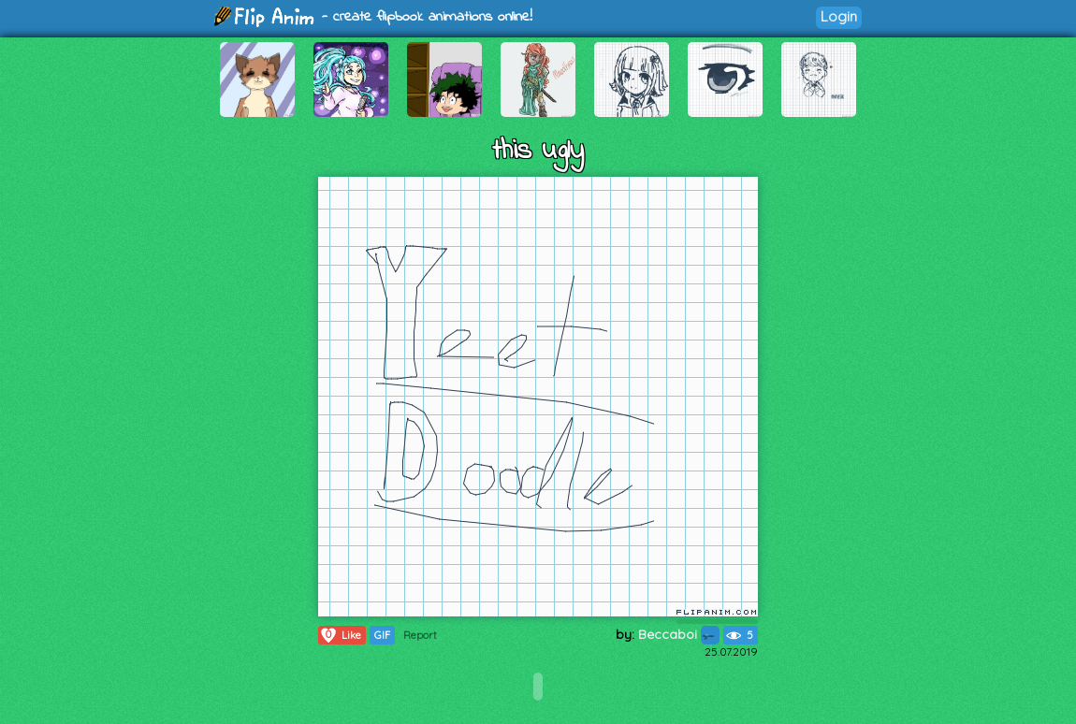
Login (839, 16)
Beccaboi (679, 634)
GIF (382, 635)
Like (340, 635)
